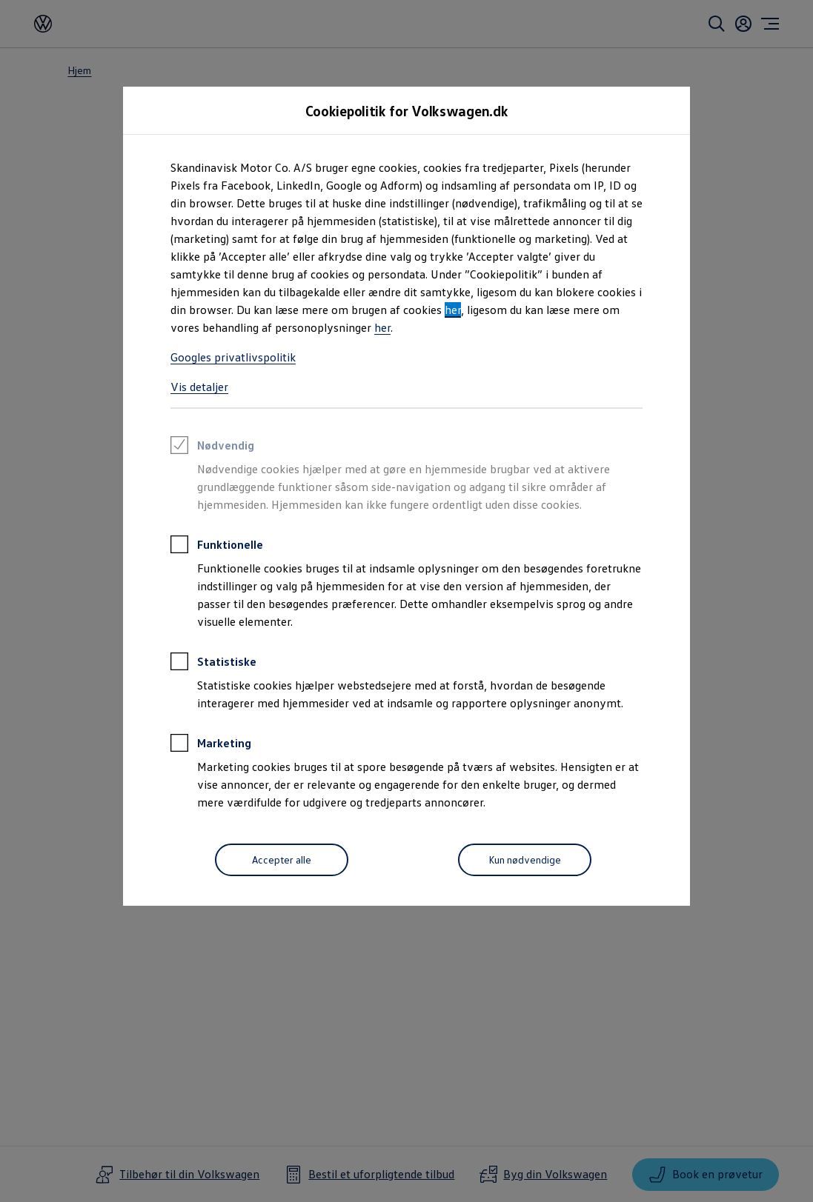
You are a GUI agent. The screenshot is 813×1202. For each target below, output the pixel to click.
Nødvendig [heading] (212, 447)
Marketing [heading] (210, 745)
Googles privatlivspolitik (233, 357)
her (453, 309)
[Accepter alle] (281, 860)
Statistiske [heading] (213, 663)
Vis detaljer (199, 386)
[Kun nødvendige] (524, 860)
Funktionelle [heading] (216, 546)
